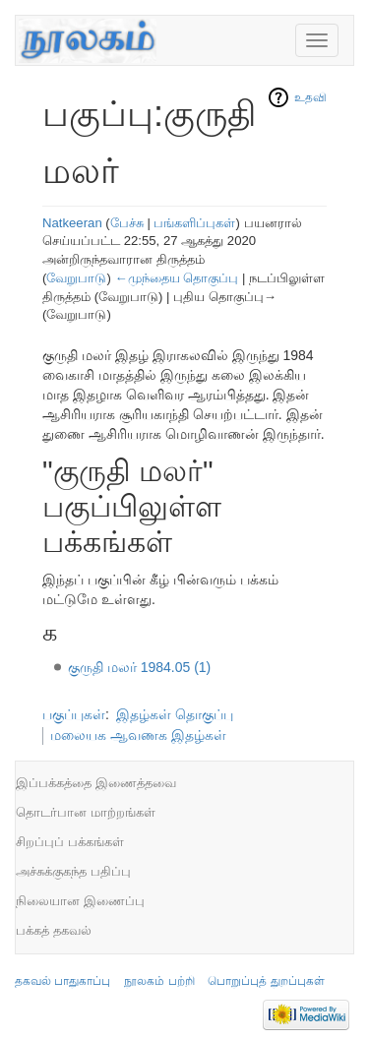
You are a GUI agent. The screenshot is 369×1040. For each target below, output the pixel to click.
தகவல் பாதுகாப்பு (62, 981)
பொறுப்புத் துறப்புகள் (266, 981)
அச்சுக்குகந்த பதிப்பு (73, 871)
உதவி (310, 97)
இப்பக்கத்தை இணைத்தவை (96, 782)
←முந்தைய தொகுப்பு (176, 278)
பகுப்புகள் (73, 714)
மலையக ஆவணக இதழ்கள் (138, 735)
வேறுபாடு (76, 278)
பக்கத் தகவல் (54, 930)
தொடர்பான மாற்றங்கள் (85, 812)
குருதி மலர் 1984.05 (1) (139, 667)
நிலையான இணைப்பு (80, 900)
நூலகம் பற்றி (159, 981)
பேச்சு (127, 222)
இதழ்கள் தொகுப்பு (174, 714)
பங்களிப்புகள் (194, 222)
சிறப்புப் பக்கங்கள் (70, 841)
